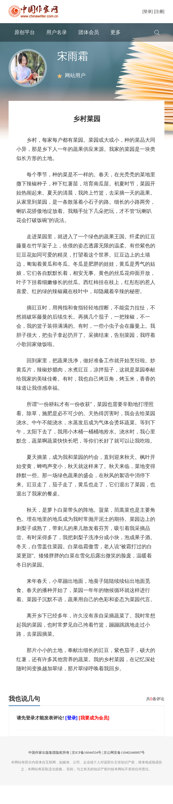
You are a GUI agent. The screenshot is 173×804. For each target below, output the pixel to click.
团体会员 (88, 32)
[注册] (159, 11)
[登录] (147, 11)
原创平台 (24, 32)
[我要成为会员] (94, 736)
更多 (115, 32)
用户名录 (56, 32)
